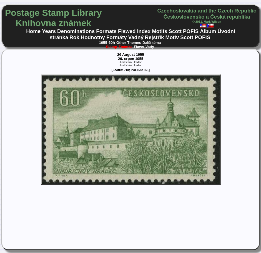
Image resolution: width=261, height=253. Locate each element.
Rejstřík (154, 37)
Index (143, 31)
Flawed (126, 31)
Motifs (159, 31)
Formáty (116, 37)
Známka (125, 47)
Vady (149, 47)
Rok (74, 37)
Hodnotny (93, 37)
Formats (106, 31)
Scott (175, 31)
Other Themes (128, 43)
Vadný (136, 37)
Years (49, 31)
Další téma (151, 43)
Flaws (139, 47)
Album (208, 31)
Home (33, 31)
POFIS (191, 31)
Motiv (172, 37)
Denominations (76, 31)
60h (112, 43)
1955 (103, 43)
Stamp (111, 47)
